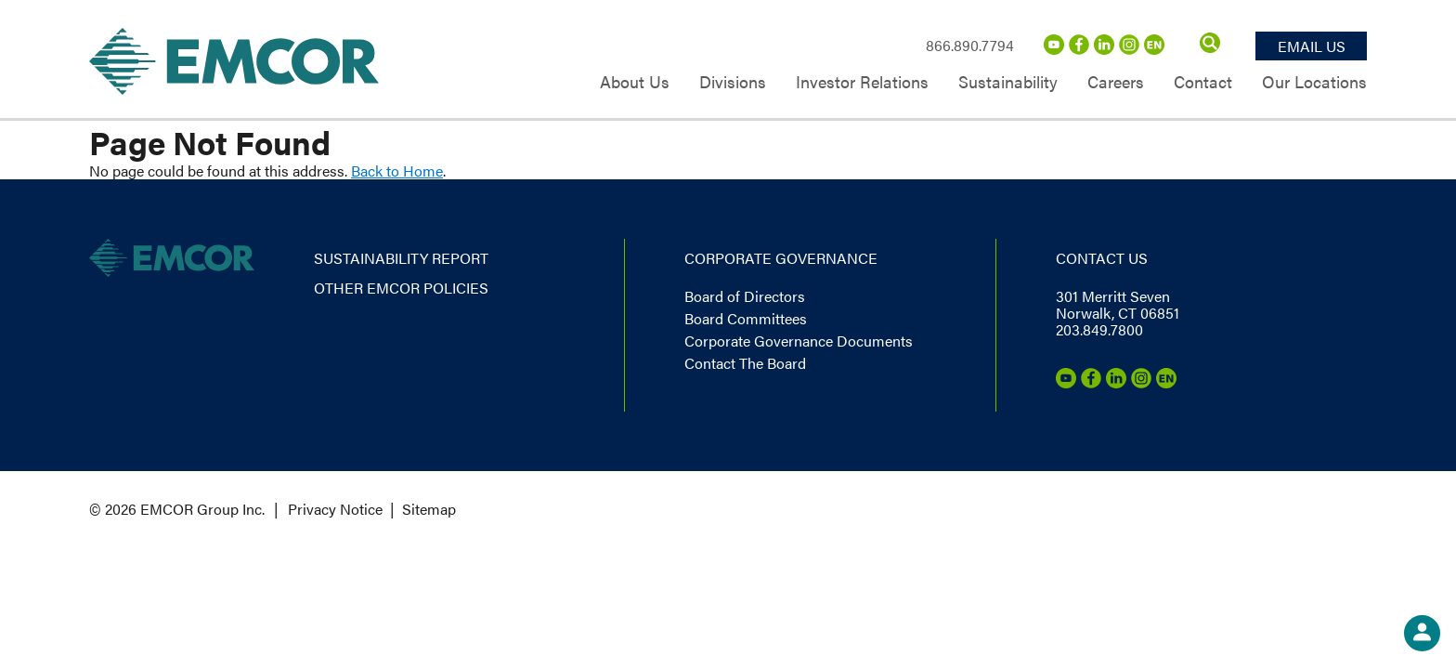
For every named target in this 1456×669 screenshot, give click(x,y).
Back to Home (397, 170)
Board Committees (745, 318)
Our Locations (1314, 83)
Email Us (1312, 46)
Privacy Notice (335, 508)
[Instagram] (1129, 48)
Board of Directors (744, 296)
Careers (1115, 83)
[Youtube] (1054, 48)
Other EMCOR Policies (401, 287)
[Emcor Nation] (1154, 48)
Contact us (1102, 258)
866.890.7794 (970, 45)
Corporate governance (781, 258)
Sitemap (429, 508)
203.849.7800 (1099, 329)
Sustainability (1008, 83)
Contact (1203, 83)
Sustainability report (401, 258)
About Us (635, 83)
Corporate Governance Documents (798, 340)
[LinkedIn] (1104, 48)
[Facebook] (1079, 48)
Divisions (732, 83)
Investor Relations (862, 83)
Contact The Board (745, 363)
